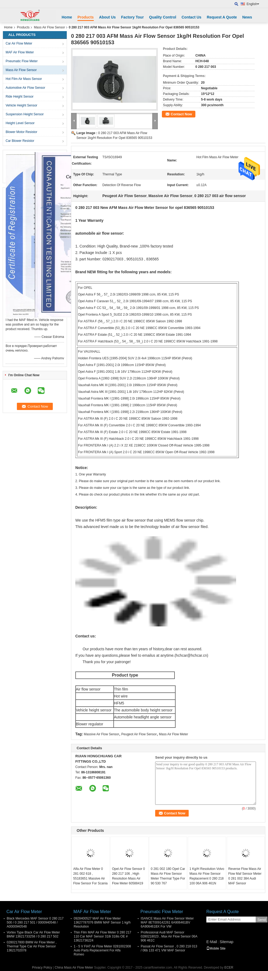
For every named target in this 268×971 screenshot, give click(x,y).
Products (85, 17)
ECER (228, 967)
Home (67, 17)
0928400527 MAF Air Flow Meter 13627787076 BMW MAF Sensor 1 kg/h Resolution (102, 922)
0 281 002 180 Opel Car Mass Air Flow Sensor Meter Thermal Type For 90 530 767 (168, 876)
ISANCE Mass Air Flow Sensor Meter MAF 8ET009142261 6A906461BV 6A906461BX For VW (167, 922)
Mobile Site (215, 948)
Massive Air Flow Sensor (101, 734)
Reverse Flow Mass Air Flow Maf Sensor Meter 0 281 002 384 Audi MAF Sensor (245, 876)
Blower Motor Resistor (21, 132)
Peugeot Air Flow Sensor (139, 734)
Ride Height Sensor (20, 96)
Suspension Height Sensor (25, 114)
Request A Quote (222, 17)
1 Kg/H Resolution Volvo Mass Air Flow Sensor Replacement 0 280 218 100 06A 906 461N (206, 876)
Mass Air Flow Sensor (49, 27)
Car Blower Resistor (20, 141)
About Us (107, 17)
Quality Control (162, 17)
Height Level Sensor (20, 123)
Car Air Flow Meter (19, 43)
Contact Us (191, 17)
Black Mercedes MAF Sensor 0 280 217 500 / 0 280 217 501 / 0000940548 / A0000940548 (35, 922)
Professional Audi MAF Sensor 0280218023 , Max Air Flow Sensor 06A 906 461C (169, 936)
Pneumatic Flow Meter (22, 61)
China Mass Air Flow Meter (74, 967)
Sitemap (226, 942)
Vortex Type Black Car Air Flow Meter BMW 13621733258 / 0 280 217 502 (33, 934)
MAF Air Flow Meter (20, 52)
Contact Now (181, 114)
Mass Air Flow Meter (173, 734)
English (253, 4)
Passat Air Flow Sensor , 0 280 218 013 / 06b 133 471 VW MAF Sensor (169, 948)
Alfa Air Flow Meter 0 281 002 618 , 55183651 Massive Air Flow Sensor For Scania (90, 876)
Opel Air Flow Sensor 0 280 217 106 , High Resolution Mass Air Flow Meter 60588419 (128, 876)
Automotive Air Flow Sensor (25, 88)
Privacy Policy (42, 967)
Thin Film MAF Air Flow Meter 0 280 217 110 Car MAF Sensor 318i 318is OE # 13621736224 (102, 936)
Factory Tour (132, 17)
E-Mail (211, 942)
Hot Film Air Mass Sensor (24, 79)
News (247, 17)
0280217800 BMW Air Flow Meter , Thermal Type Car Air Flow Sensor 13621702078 (32, 946)
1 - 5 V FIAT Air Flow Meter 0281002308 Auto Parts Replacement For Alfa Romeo (102, 950)
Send (261, 920)
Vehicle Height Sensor (21, 105)
